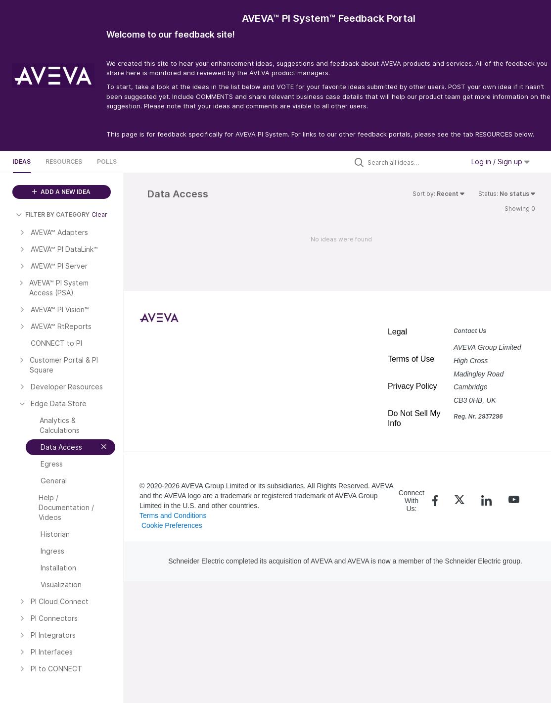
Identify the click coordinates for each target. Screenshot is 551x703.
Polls (107, 161)
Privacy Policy (412, 386)
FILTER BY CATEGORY (53, 214)
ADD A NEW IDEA (61, 191)
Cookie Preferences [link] (171, 525)
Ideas (22, 161)
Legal (397, 332)
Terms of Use (411, 359)
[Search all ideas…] (413, 162)
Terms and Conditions (172, 515)
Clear (99, 214)
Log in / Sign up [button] (500, 161)
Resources (64, 161)
